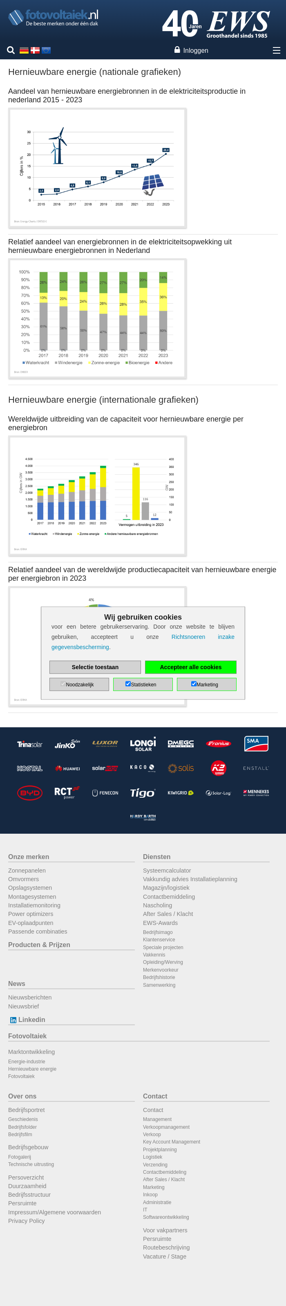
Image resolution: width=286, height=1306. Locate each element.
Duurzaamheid (27, 1186)
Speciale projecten (163, 947)
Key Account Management (171, 1142)
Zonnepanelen (27, 870)
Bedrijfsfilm (20, 1134)
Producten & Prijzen (39, 944)
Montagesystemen (32, 896)
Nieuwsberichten (29, 997)
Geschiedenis (23, 1119)
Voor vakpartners (165, 1230)
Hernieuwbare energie (32, 1069)
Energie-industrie (26, 1062)
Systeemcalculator (167, 870)
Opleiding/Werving (163, 962)
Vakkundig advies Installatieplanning (190, 879)
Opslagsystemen (30, 887)
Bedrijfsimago (158, 932)
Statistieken (143, 685)
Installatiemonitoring (34, 905)
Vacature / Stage (164, 1256)
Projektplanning (160, 1150)
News (16, 983)
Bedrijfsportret (26, 1110)
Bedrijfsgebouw (28, 1147)
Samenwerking (159, 985)
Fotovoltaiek (27, 1036)
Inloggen (195, 50)
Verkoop (152, 1134)
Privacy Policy (26, 1221)
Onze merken (28, 856)
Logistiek (152, 1157)
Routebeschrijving (166, 1247)
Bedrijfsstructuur (29, 1194)
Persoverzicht (26, 1177)
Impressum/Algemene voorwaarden (54, 1212)
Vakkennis (154, 955)
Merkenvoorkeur (161, 970)
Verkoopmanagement (166, 1127)
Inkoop (150, 1195)
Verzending (155, 1165)
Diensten (157, 856)
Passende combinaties (37, 931)
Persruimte (22, 1203)
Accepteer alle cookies (191, 667)
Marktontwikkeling (31, 1052)
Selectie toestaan (95, 667)
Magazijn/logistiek (166, 887)
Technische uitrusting (31, 1164)
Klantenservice (159, 940)
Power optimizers (30, 914)
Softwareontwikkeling (166, 1217)
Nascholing (157, 905)
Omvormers (23, 879)
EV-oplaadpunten (30, 923)
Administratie (157, 1202)
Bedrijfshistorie (159, 977)
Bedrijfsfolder (22, 1127)
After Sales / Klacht (168, 914)
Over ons (22, 1096)
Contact (155, 1096)
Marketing (154, 1187)
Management (157, 1119)
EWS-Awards (160, 923)
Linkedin (26, 1019)
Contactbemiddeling (169, 896)
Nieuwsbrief (23, 1006)
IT (145, 1210)
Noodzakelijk (80, 685)
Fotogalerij (19, 1157)
